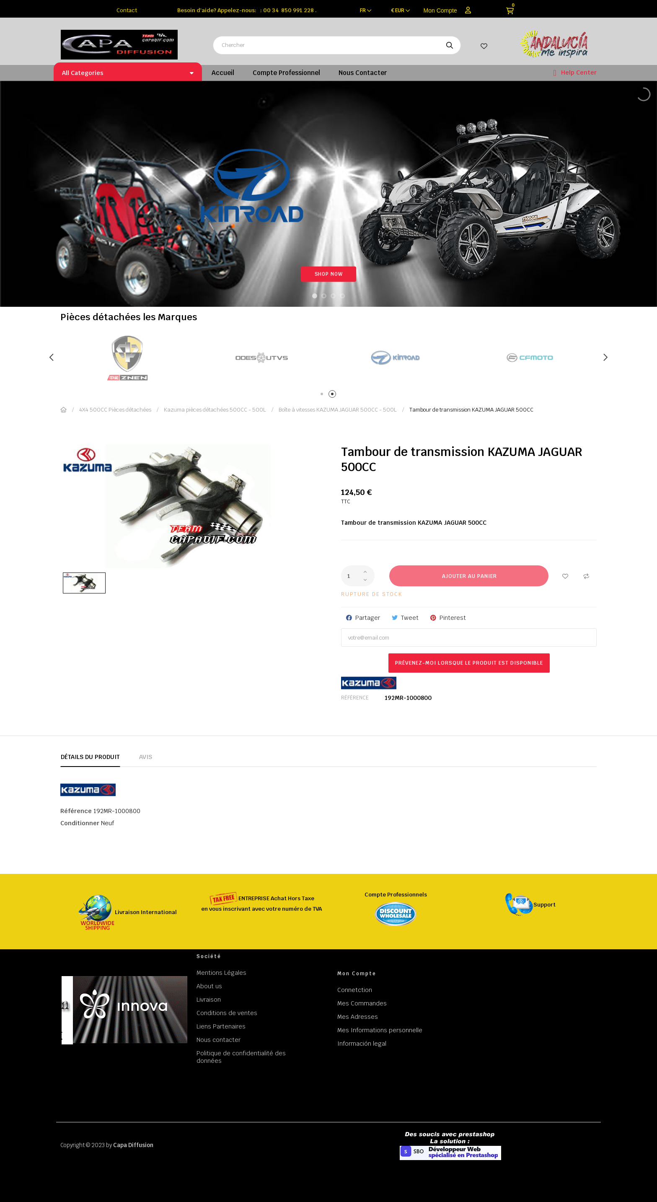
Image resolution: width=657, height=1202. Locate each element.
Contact (126, 10)
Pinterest (453, 618)
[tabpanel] (261, 358)
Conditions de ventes (227, 1013)
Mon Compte (440, 10)
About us (209, 986)
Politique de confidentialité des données (241, 1057)
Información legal (361, 1043)
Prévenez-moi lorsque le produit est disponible (469, 663)
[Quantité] (358, 575)
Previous (52, 357)
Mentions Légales (221, 973)
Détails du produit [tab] (90, 757)
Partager (367, 618)
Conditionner (79, 823)
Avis (145, 757)
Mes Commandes (362, 1003)
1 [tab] (323, 395)
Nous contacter (219, 1040)
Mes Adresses (357, 1017)
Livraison (209, 999)
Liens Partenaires (221, 1026)
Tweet (410, 618)
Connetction (354, 990)
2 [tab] (333, 395)
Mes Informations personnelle (379, 1030)
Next (605, 357)
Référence (355, 697)
